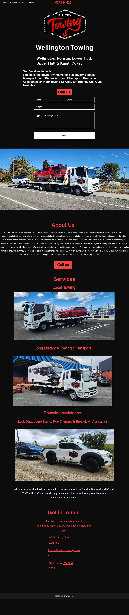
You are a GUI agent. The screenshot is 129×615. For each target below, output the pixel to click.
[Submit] (64, 135)
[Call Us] (64, 92)
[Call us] (63, 265)
